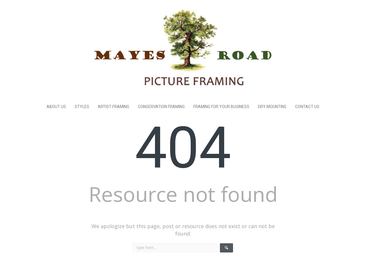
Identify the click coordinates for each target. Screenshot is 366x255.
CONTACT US (307, 106)
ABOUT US (56, 106)
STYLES (82, 106)
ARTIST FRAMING (113, 106)
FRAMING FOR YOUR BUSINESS (221, 106)
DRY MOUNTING (272, 106)
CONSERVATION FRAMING (161, 106)
